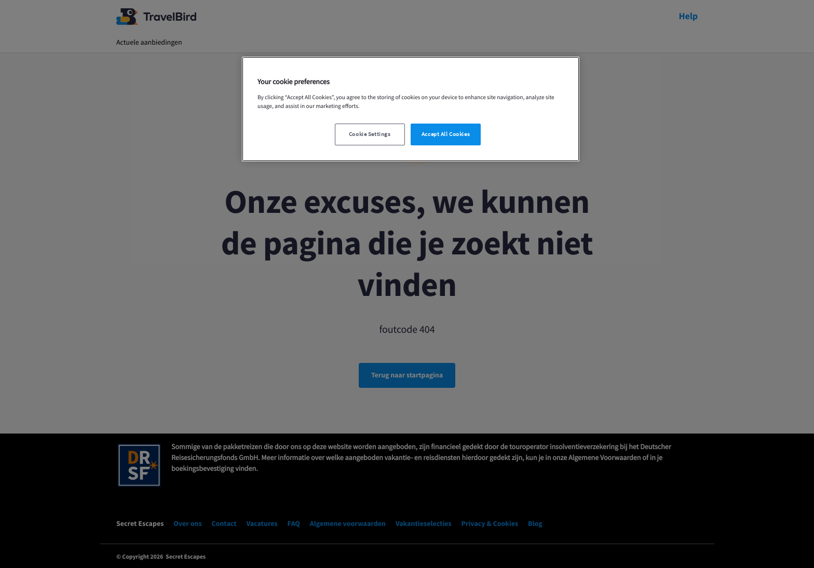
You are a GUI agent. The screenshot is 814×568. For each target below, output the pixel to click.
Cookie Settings (370, 134)
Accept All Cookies (446, 134)
